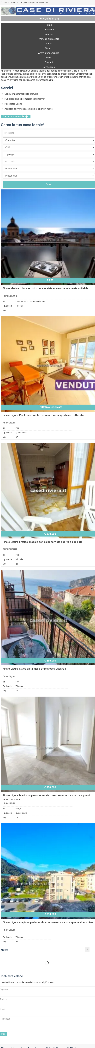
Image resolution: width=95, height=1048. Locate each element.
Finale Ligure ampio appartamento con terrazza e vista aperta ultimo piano (48, 922)
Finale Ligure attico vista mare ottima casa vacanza (34, 668)
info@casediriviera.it (38, 2)
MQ (4, 310)
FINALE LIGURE (10, 296)
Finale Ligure (9, 422)
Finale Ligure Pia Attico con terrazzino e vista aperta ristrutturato (43, 415)
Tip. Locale (7, 306)
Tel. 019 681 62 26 (13, 2)
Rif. (4, 301)
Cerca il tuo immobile (15, 116)
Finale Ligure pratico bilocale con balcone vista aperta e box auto (43, 541)
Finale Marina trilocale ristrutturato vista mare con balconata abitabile (46, 288)
